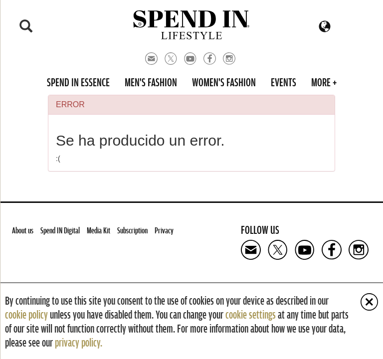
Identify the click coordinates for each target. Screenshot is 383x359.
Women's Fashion (224, 81)
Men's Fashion (151, 81)
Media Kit (98, 230)
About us (22, 230)
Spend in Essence (78, 81)
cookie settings (250, 314)
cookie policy (26, 314)
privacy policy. (78, 342)
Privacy (164, 230)
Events (283, 81)
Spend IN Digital (60, 230)
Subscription (132, 230)
